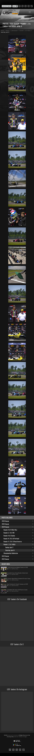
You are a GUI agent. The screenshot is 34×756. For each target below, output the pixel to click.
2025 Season (17, 524)
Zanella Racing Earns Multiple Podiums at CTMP (17, 567)
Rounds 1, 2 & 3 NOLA (25, 30)
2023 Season (17, 556)
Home (2, 30)
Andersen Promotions (13, 735)
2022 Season (17, 559)
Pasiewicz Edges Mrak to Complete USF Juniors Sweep (18, 578)
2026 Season (17, 521)
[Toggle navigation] (29, 12)
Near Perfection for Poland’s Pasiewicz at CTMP (17, 584)
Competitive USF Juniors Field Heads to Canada (17, 589)
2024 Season (14, 30)
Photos (7, 30)
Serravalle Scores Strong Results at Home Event (17, 573)
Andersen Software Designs (20, 736)
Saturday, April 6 (5, 32)
